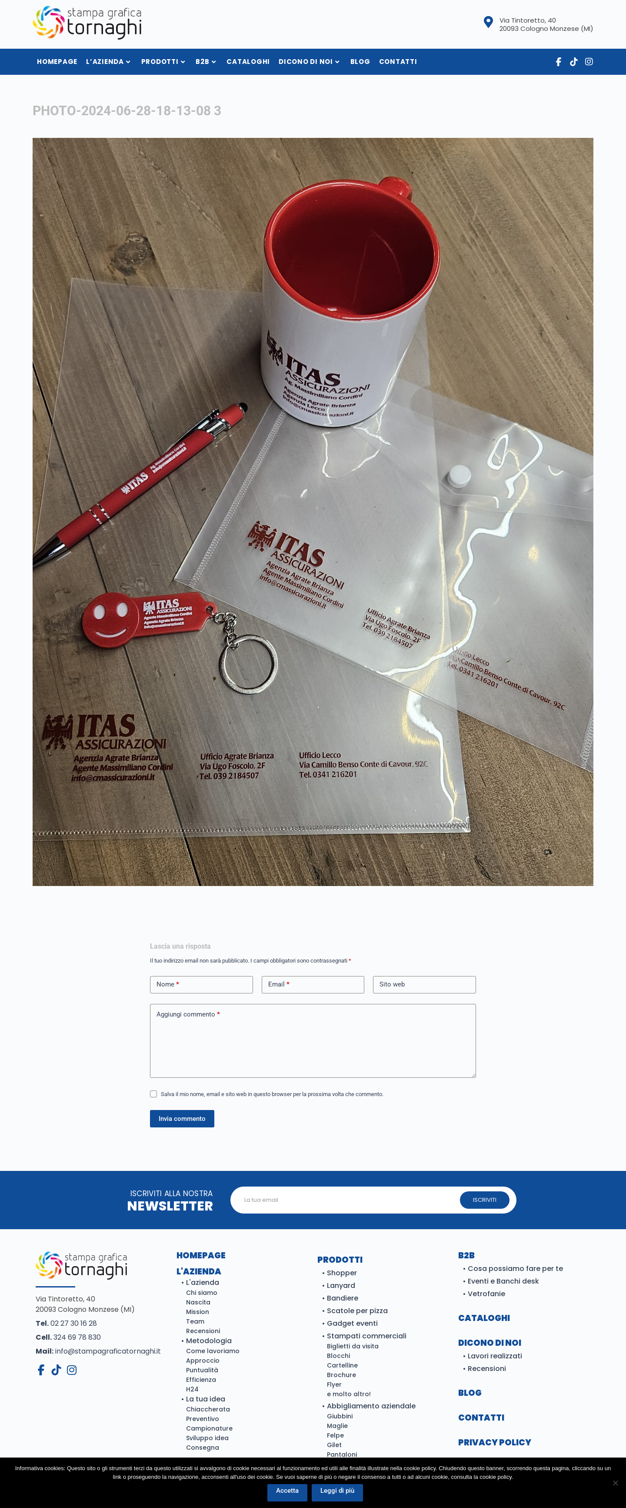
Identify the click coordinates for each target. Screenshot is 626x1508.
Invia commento (182, 1119)
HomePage (57, 61)
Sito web (392, 984)
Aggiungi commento (188, 1014)
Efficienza (201, 1379)
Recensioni (203, 1331)
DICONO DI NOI (489, 1343)
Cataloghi (248, 61)
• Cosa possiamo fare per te (513, 1269)
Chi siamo (201, 1292)
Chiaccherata (208, 1409)
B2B (206, 61)
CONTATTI (481, 1418)
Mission (197, 1311)
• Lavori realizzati (492, 1356)
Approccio (203, 1360)
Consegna (202, 1447)
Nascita (198, 1302)
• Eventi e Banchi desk (501, 1281)
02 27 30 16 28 (66, 1323)
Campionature (209, 1428)
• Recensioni (484, 1369)
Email (279, 984)
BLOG (470, 1393)
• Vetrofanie (484, 1294)
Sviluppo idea (207, 1438)
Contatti (398, 61)
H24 (192, 1389)
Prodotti (163, 61)
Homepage (201, 1255)
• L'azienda (200, 1282)
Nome (167, 984)
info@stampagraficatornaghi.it (98, 1351)
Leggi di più (337, 1491)
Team (195, 1321)
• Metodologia (206, 1341)
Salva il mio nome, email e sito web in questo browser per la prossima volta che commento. (272, 1094)
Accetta (287, 1491)
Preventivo (202, 1418)
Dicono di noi (309, 61)
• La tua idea (203, 1399)
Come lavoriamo (213, 1351)
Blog (360, 61)
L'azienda (198, 1271)
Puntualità (202, 1370)
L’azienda (108, 61)
